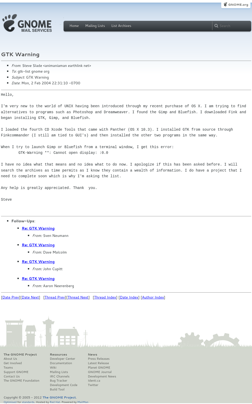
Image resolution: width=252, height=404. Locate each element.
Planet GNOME (99, 367)
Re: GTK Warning (38, 228)
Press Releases (98, 359)
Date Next (30, 297)
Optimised (10, 402)
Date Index (129, 297)
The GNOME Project (20, 354)
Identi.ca (94, 380)
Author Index (153, 297)
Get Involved (13, 363)
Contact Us (12, 376)
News (92, 354)
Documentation (61, 363)
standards (28, 402)
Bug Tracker (58, 380)
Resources (58, 354)
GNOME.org (238, 4)
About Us (10, 359)
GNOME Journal (100, 372)
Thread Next (77, 297)
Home (74, 25)
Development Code (63, 385)
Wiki (53, 367)
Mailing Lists (95, 25)
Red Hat (55, 402)
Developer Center (62, 359)
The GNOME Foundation (22, 380)
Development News (102, 376)
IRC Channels (60, 376)
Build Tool (57, 389)
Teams (8, 367)
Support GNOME (16, 372)
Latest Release (98, 363)
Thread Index (105, 297)
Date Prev (10, 297)
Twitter (93, 385)
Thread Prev (55, 297)
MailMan (82, 402)
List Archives (121, 25)
